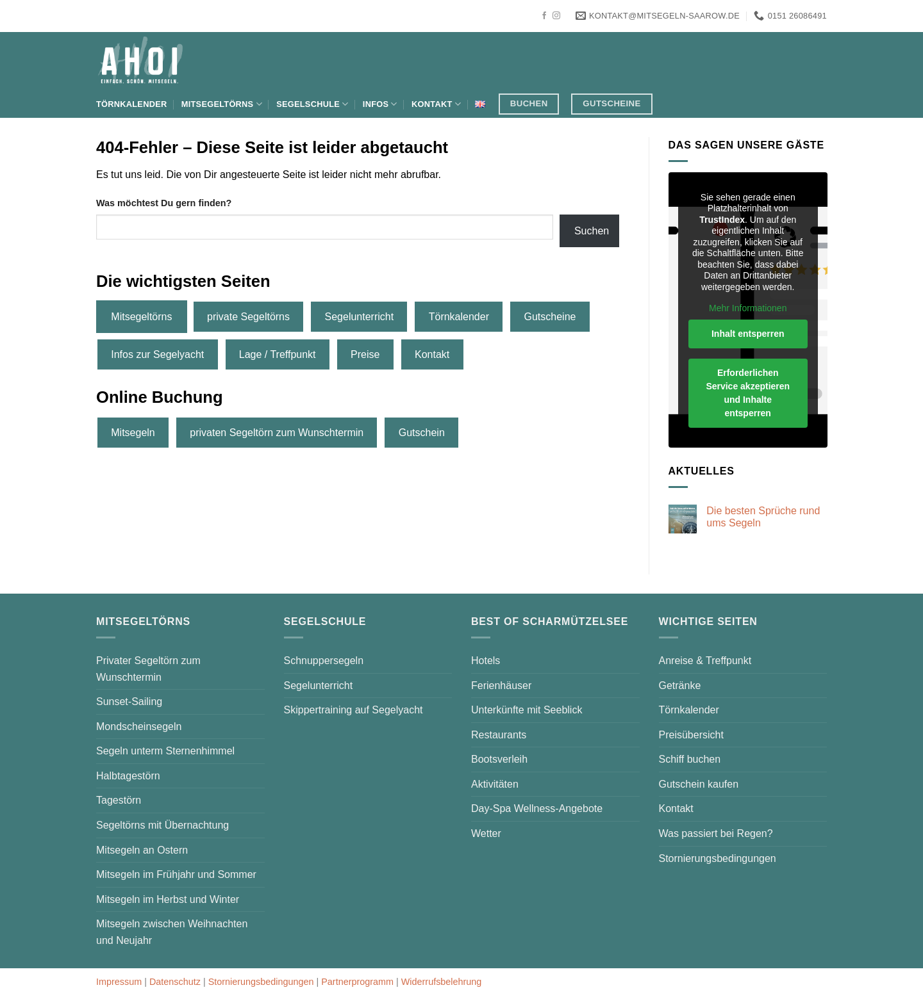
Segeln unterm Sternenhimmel (165, 750)
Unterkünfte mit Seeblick (526, 709)
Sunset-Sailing (129, 701)
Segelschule (312, 104)
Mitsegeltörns (221, 104)
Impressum (119, 982)
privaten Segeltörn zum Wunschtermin (276, 432)
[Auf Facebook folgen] (544, 16)
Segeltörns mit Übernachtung (162, 825)
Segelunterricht (359, 316)
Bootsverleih (499, 759)
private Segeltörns (248, 316)
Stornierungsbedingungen (717, 858)
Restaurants (498, 734)
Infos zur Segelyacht (157, 354)
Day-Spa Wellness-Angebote (537, 808)
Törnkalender (131, 104)
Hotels (485, 660)
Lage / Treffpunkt (277, 354)
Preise (365, 354)
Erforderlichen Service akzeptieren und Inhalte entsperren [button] (748, 393)
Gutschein (422, 432)
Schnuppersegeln (324, 660)
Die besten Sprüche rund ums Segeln (763, 516)
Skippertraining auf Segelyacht (353, 709)
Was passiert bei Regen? (716, 833)
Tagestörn (118, 800)
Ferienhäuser (501, 685)
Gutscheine (550, 316)
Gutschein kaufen (699, 784)
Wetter (486, 833)
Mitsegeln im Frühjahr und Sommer (176, 874)
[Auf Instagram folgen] (556, 16)
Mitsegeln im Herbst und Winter (167, 899)
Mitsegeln (132, 432)
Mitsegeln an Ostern (142, 850)
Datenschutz (175, 982)
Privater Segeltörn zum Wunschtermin (148, 669)
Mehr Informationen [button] (747, 308)
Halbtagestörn (128, 775)
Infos (380, 104)
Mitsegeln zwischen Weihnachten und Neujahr (171, 932)
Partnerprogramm (357, 982)
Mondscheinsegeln (138, 726)
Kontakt (436, 104)
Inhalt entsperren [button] (747, 334)
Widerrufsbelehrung (441, 982)
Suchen (591, 230)
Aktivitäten (495, 784)
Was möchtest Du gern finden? (163, 203)
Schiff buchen (690, 759)
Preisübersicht (691, 734)
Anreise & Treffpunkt (705, 660)
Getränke (680, 685)
